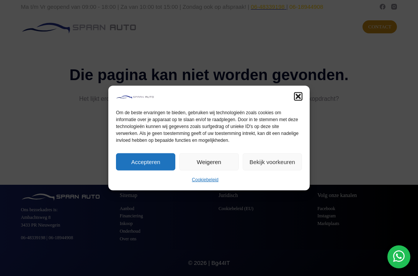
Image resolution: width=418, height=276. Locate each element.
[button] (298, 96)
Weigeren (209, 162)
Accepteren (145, 162)
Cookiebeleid (205, 179)
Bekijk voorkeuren (272, 162)
